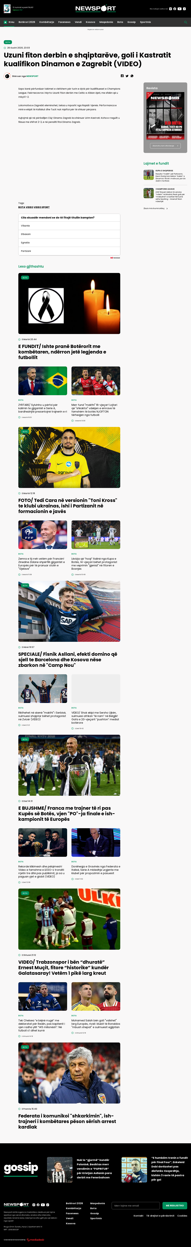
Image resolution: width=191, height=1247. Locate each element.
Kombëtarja (46, 22)
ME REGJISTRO (175, 1205)
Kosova (90, 22)
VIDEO (29, 207)
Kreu (11, 22)
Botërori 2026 (27, 22)
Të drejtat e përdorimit (160, 1215)
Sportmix (145, 22)
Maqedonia (106, 22)
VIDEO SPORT (42, 207)
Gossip (131, 22)
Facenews (64, 22)
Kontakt (138, 1215)
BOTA (21, 207)
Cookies (182, 1215)
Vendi (78, 22)
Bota (120, 22)
